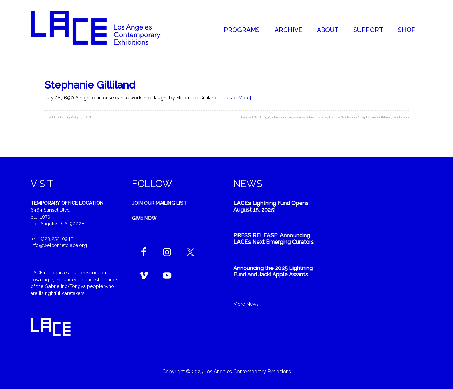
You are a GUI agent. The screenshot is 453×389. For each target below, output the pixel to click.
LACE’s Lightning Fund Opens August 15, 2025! (270, 206)
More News (246, 304)
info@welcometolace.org (59, 245)
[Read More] (237, 98)
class (276, 117)
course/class (304, 117)
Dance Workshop (343, 117)
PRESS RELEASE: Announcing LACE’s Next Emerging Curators (273, 238)
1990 (267, 117)
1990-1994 (74, 117)
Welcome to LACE (103, 27)
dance (322, 117)
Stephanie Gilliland (89, 85)
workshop (401, 117)
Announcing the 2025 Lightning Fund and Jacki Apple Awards (273, 271)
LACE (87, 117)
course (286, 117)
